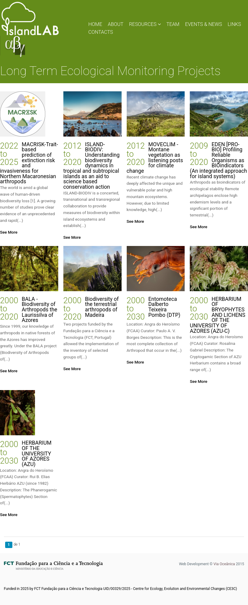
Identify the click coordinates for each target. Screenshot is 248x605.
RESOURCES (145, 24)
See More (8, 232)
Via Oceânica (224, 564)
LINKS (234, 24)
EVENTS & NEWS (203, 24)
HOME (95, 24)
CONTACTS (100, 32)
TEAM (172, 24)
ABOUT (115, 24)
